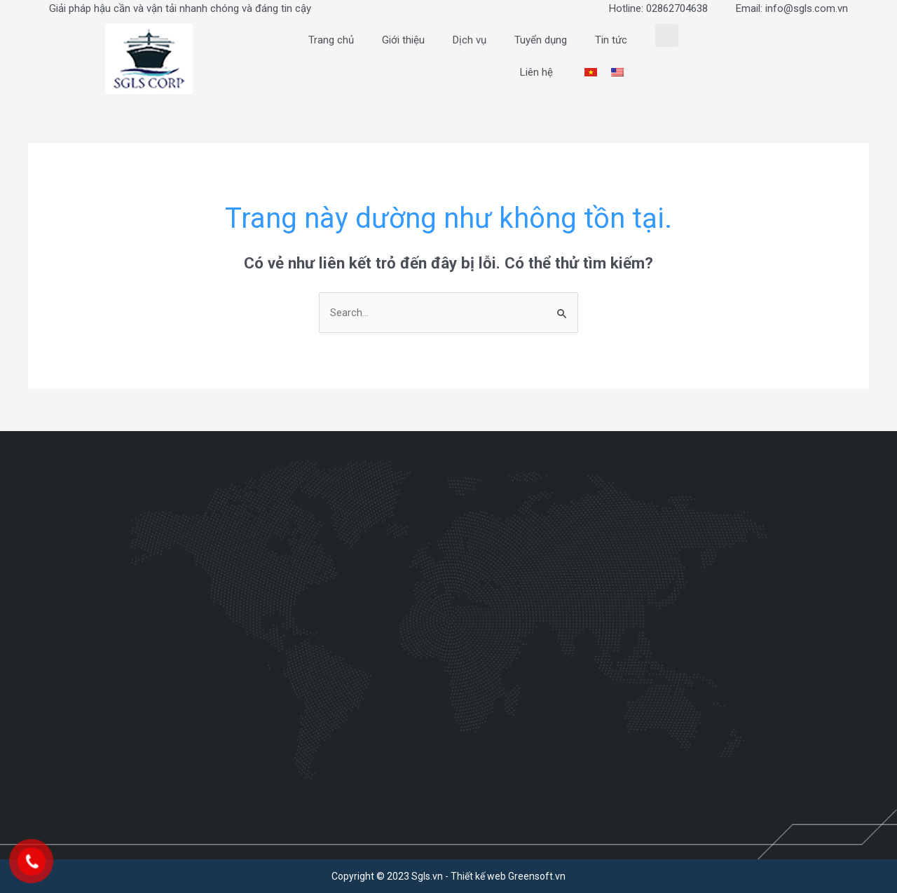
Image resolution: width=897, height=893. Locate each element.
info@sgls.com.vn (806, 8)
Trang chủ (331, 40)
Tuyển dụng (540, 40)
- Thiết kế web (475, 876)
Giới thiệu (403, 40)
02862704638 (677, 8)
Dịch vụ (469, 40)
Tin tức (611, 40)
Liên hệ (536, 72)
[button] (666, 35)
